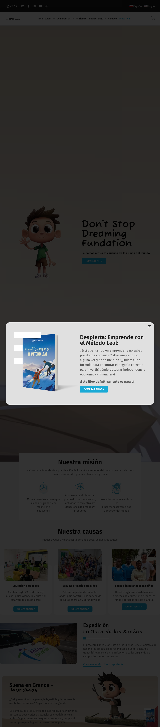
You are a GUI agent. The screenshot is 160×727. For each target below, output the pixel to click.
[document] (80, 363)
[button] (149, 327)
